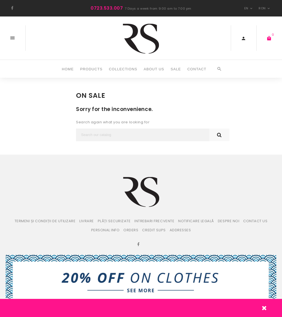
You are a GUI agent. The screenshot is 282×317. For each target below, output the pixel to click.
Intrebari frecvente (154, 221)
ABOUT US (154, 69)
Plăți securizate (114, 221)
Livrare (86, 221)
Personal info (105, 230)
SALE (176, 69)
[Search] (142, 135)
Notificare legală (196, 221)
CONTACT (196, 69)
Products (91, 69)
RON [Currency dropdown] (265, 8)
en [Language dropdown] (249, 8)
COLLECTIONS (123, 69)
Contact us (255, 221)
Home (68, 69)
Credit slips (154, 230)
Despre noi (228, 221)
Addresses (180, 230)
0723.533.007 (107, 8)
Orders (130, 230)
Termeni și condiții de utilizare (45, 221)
